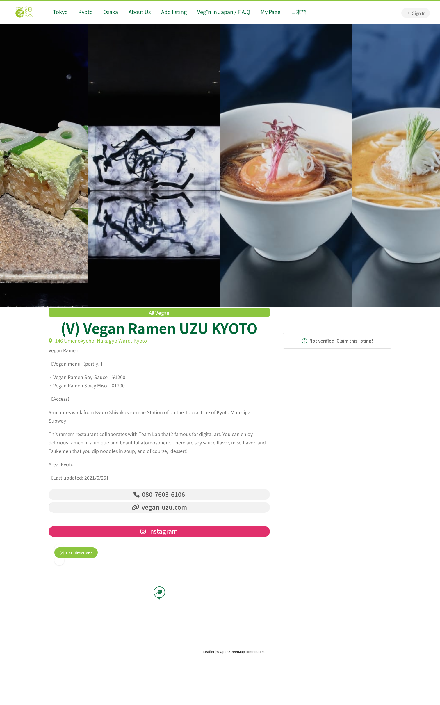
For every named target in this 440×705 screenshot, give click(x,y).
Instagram (159, 531)
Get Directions (79, 553)
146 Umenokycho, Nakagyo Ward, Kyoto (98, 340)
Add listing (174, 11)
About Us (140, 11)
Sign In (415, 13)
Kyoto (85, 11)
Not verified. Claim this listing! (337, 341)
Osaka (110, 11)
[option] (286, 165)
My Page (270, 11)
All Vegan (159, 313)
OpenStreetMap (232, 651)
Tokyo (60, 11)
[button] (59, 560)
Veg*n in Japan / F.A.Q (223, 11)
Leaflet (208, 651)
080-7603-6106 (159, 494)
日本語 (299, 11)
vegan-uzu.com (159, 507)
